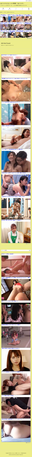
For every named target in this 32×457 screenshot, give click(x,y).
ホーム (2, 12)
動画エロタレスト (29, 38)
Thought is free (21, 454)
